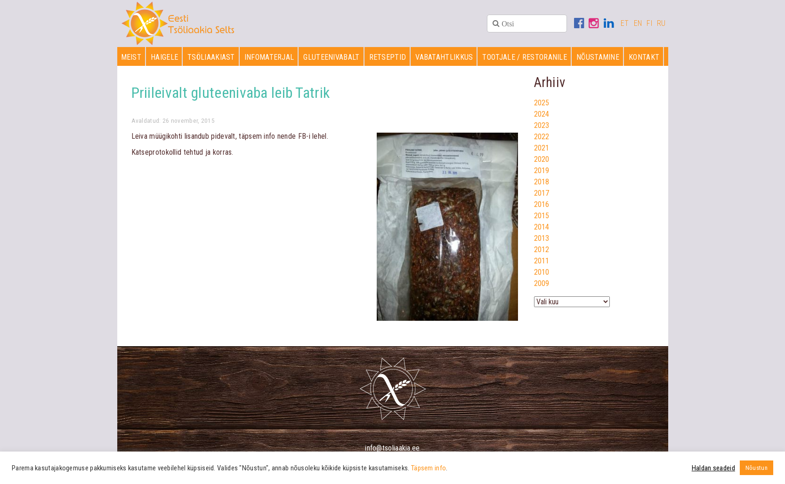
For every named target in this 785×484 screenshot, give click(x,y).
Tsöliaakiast (211, 57)
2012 (542, 249)
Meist (131, 57)
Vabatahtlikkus (444, 57)
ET (625, 23)
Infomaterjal (269, 57)
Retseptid (387, 57)
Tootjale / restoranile (524, 57)
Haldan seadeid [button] (713, 468)
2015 (542, 215)
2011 (542, 260)
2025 (542, 102)
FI (649, 23)
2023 (542, 125)
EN (638, 23)
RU (661, 23)
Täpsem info (428, 468)
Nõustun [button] (756, 467)
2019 (542, 170)
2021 (542, 147)
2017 (542, 193)
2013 (542, 238)
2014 (542, 226)
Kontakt (644, 57)
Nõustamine (597, 57)
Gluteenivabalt (331, 57)
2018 (542, 181)
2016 (542, 204)
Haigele (164, 57)
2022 (542, 136)
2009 (542, 283)
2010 (542, 272)
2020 (542, 159)
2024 (542, 114)
